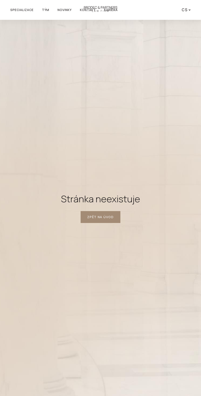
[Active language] (185, 10)
